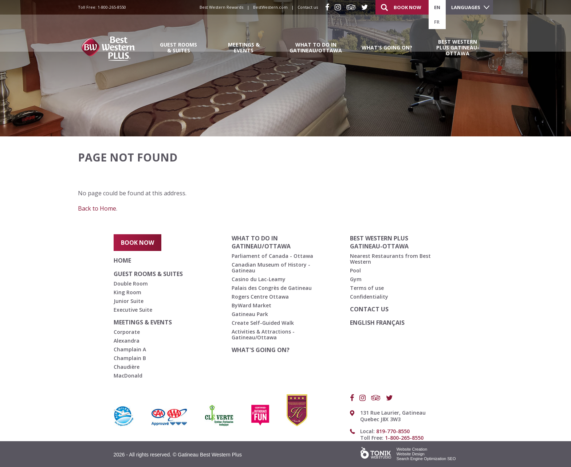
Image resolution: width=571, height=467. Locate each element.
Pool (355, 270)
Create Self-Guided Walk (263, 322)
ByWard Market (251, 305)
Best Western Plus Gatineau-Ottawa (457, 47)
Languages (465, 7)
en (437, 7)
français (390, 323)
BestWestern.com (270, 7)
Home (122, 260)
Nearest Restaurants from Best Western (390, 258)
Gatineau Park (250, 314)
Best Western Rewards (221, 7)
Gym (356, 279)
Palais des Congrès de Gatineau (272, 287)
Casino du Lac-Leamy (259, 279)
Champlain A (130, 349)
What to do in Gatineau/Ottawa (316, 47)
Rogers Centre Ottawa (260, 296)
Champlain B (130, 358)
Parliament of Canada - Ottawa (272, 255)
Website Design (411, 454)
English (363, 323)
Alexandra (126, 340)
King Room (127, 292)
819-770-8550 (393, 431)
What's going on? (387, 47)
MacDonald (128, 375)
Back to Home (97, 208)
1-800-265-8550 (112, 7)
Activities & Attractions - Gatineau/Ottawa (263, 334)
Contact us (308, 7)
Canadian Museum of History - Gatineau (271, 267)
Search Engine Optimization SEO (426, 458)
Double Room (131, 283)
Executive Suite (133, 309)
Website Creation (412, 449)
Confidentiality (369, 296)
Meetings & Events (244, 47)
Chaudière (126, 366)
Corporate (127, 331)
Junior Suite (128, 301)
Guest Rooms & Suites (178, 47)
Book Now (407, 7)
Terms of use (367, 287)
